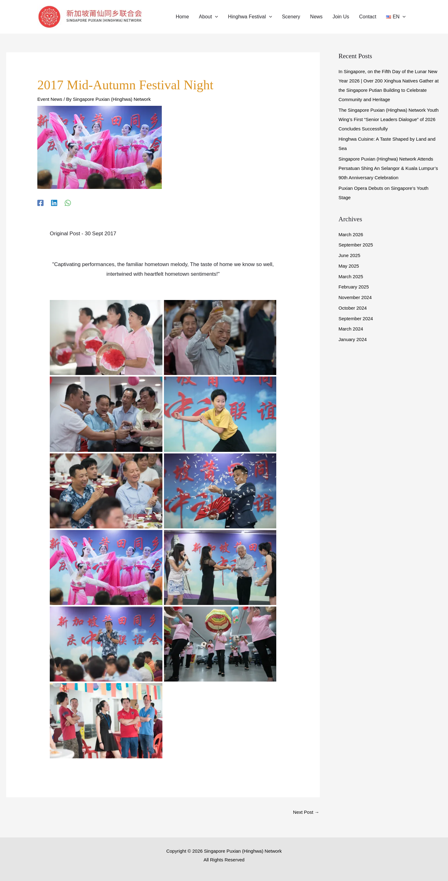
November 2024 (355, 297)
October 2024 (352, 308)
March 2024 (350, 328)
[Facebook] (40, 203)
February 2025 (353, 286)
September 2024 (355, 318)
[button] (208, 17)
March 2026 (350, 234)
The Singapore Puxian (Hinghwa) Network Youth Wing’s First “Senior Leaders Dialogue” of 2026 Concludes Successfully (388, 119)
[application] (215, 17)
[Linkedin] (54, 203)
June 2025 (349, 255)
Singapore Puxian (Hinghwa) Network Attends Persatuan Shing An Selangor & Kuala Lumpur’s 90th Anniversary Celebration (388, 168)
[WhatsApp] (68, 203)
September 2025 (355, 244)
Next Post (306, 812)
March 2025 (350, 276)
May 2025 (348, 266)
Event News (49, 99)
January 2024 (352, 339)
